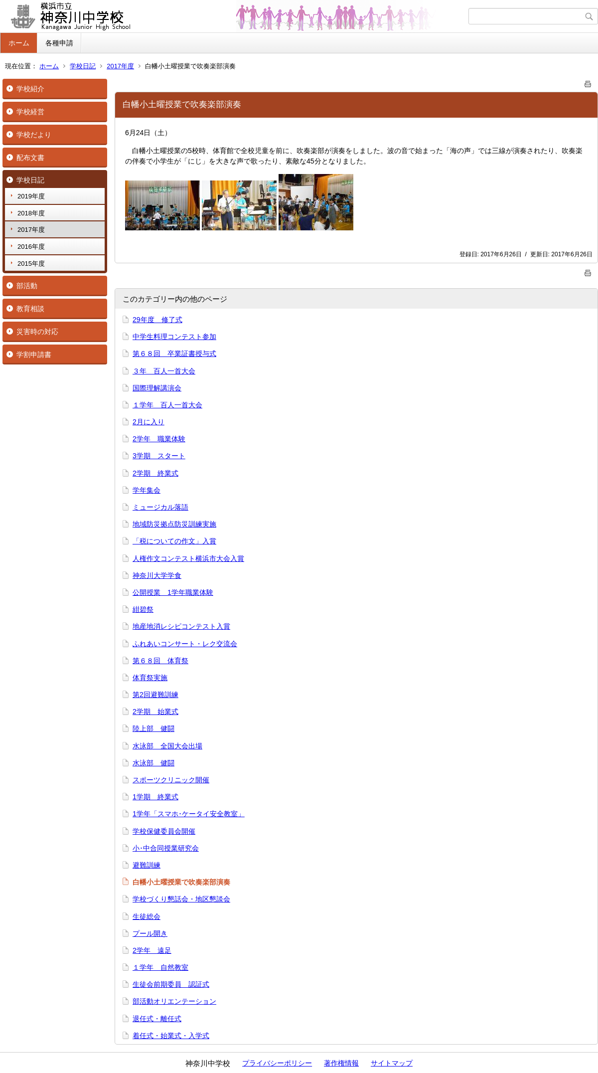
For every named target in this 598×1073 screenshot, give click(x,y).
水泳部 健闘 (153, 763)
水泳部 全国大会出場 (167, 746)
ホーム (18, 43)
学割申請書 (33, 354)
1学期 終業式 (155, 797)
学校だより (33, 135)
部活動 (26, 286)
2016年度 (31, 246)
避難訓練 (146, 865)
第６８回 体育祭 (160, 661)
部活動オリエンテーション (174, 1001)
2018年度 (31, 213)
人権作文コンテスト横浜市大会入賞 (188, 558)
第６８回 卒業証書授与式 (174, 354)
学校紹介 (30, 89)
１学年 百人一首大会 (167, 405)
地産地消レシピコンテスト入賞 (181, 626)
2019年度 (31, 196)
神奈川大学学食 (157, 575)
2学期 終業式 (155, 473)
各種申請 (59, 43)
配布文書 (30, 158)
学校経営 (30, 112)
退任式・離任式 (157, 1019)
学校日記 (83, 66)
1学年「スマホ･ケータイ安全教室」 (189, 814)
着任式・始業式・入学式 (171, 1036)
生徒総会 (146, 916)
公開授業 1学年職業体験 (173, 592)
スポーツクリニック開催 (171, 780)
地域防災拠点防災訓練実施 (174, 524)
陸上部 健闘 (153, 728)
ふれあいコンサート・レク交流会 (185, 644)
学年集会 (146, 490)
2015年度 (31, 263)
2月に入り (148, 422)
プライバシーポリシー (277, 1063)
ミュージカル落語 (160, 507)
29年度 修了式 (157, 320)
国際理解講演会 (157, 388)
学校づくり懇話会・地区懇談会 (181, 899)
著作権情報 (341, 1063)
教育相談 (30, 309)
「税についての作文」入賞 (174, 541)
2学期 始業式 (155, 711)
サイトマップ (392, 1063)
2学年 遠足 (152, 950)
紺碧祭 (143, 609)
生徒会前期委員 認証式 (171, 984)
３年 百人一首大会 (164, 371)
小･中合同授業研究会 (166, 848)
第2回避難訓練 (155, 695)
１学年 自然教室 (160, 967)
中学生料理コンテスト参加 (174, 337)
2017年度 (120, 66)
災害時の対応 (37, 332)
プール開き (150, 933)
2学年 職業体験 (159, 439)
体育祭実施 (150, 678)
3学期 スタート (159, 456)
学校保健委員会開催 (164, 831)
